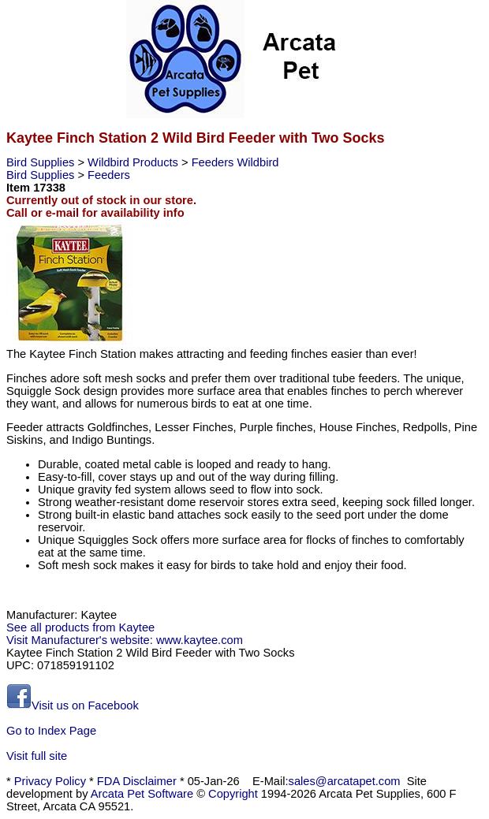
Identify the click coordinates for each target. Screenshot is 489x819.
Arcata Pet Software (142, 793)
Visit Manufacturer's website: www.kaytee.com (124, 640)
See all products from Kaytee (80, 627)
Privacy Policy (50, 781)
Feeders (109, 175)
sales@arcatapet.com (345, 781)
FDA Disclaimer (137, 781)
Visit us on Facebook (72, 705)
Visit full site (36, 756)
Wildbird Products (134, 162)
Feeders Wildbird (235, 162)
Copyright (233, 793)
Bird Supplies (41, 162)
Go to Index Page (51, 730)
